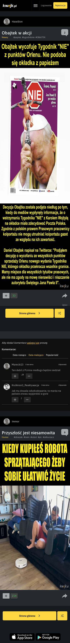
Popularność (52, 355)
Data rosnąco (19, 355)
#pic (40, 437)
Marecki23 (17, 364)
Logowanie (46, 5)
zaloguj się (33, 342)
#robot (34, 437)
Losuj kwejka (61, 315)
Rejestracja (60, 5)
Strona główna (29, 313)
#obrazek (18, 437)
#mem (26, 437)
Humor (5, 437)
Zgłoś (64, 305)
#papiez (17, 37)
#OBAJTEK (40, 37)
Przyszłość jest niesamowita (28, 432)
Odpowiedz (62, 364)
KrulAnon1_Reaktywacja (25, 385)
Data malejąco (36, 355)
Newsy (5, 37)
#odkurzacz (48, 437)
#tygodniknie (28, 37)
